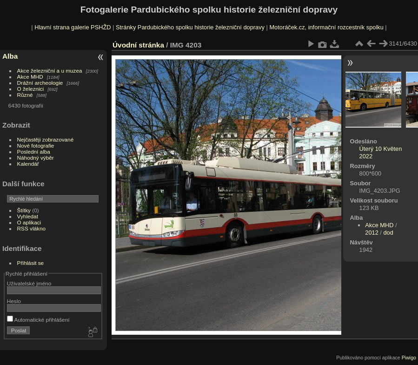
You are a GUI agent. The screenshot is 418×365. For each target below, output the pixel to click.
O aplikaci (29, 222)
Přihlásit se (30, 263)
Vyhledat (27, 216)
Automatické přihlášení (38, 320)
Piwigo (409, 357)
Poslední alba (33, 152)
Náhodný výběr (35, 158)
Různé (25, 95)
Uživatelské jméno (29, 283)
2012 (371, 232)
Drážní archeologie (40, 83)
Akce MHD (30, 77)
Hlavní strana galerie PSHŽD (72, 27)
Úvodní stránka (138, 45)
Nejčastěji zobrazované (45, 139)
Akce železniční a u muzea (49, 71)
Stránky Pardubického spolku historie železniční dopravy (190, 27)
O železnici (30, 89)
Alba (10, 56)
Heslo (14, 301)
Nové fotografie (35, 145)
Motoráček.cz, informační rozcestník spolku (326, 27)
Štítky (24, 210)
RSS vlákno (31, 228)
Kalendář (28, 164)
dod (388, 232)
